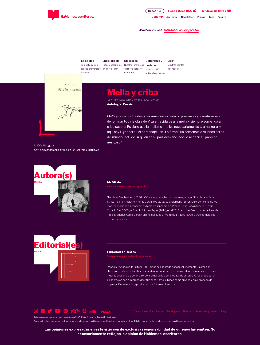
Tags (211, 17)
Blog (177, 65)
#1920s (38, 145)
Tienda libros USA (180, 11)
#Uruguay (48, 145)
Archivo (222, 17)
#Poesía (64, 149)
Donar (156, 16)
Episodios (91, 67)
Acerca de (172, 17)
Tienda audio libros (213, 11)
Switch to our (169, 30)
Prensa (201, 17)
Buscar (153, 11)
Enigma (93, 317)
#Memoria (53, 149)
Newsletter (187, 17)
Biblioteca (134, 67)
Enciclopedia (113, 65)
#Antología (40, 149)
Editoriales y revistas (156, 67)
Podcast (159, 311)
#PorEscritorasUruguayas (84, 149)
